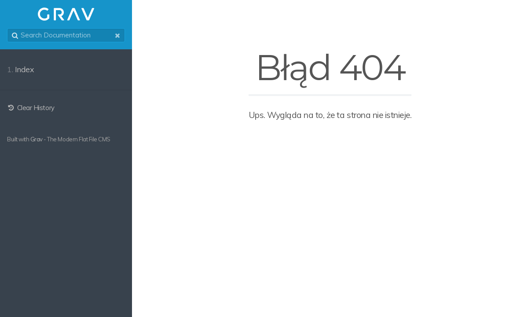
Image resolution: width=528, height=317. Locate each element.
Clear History (31, 107)
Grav (36, 139)
